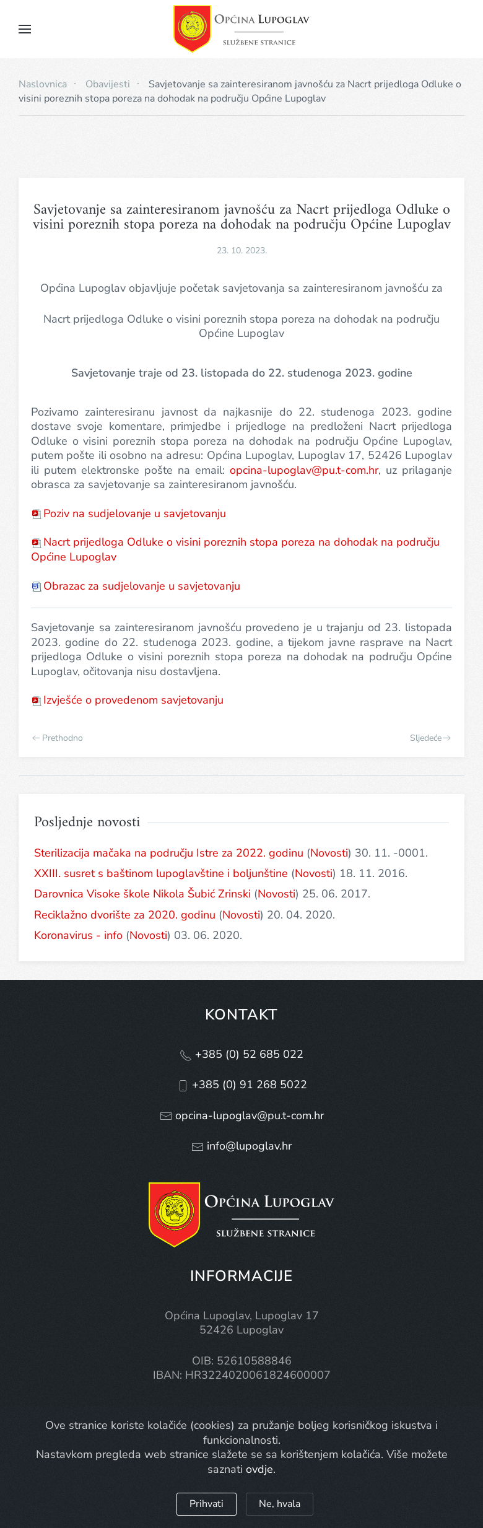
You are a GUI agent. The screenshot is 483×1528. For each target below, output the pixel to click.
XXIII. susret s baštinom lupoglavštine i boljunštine (161, 873)
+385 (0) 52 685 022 (247, 1054)
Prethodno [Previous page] (57, 738)
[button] (25, 29)
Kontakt (241, 1014)
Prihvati (206, 1504)
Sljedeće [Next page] (430, 738)
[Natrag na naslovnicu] (241, 29)
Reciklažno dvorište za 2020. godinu (124, 914)
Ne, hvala (279, 1504)
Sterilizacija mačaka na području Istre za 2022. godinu (168, 852)
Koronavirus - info (78, 935)
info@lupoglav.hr (248, 1145)
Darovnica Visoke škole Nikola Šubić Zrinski (142, 893)
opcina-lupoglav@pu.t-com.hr (304, 470)
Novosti (329, 852)
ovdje (259, 1469)
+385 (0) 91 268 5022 (248, 1084)
